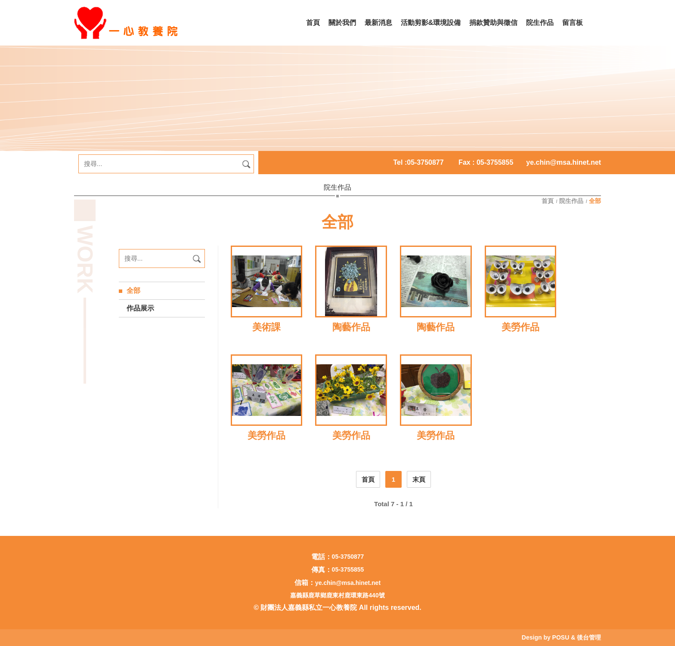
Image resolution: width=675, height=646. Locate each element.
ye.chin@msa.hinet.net (563, 162)
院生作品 (572, 200)
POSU (561, 637)
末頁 (418, 479)
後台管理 (589, 637)
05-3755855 (348, 569)
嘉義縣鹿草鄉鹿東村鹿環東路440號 (337, 595)
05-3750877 (425, 162)
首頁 (548, 200)
